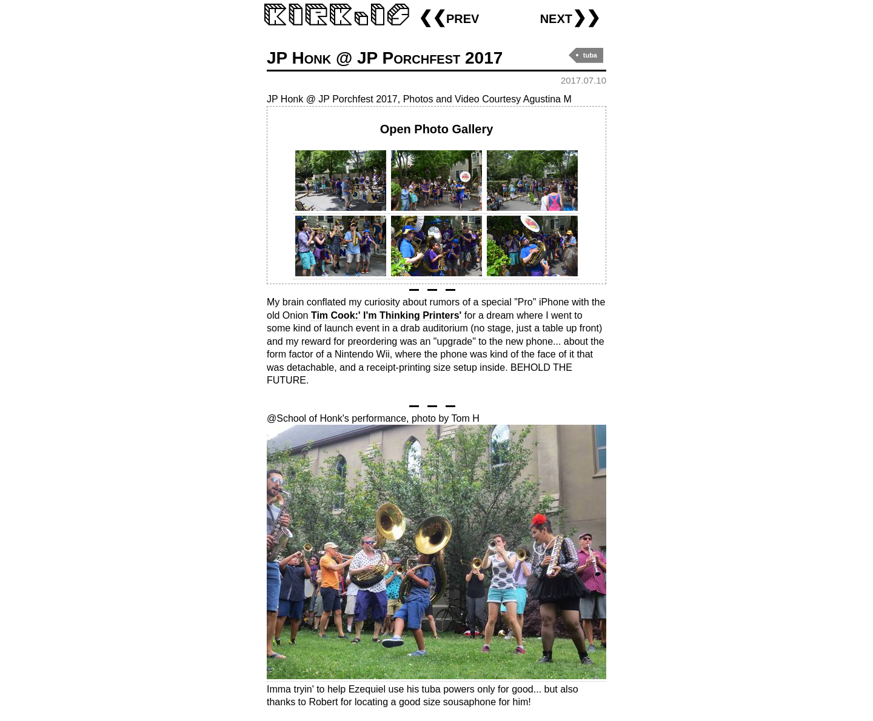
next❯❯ (570, 17)
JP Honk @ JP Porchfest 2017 (385, 57)
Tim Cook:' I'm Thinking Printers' (386, 315)
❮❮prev (448, 17)
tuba (590, 55)
